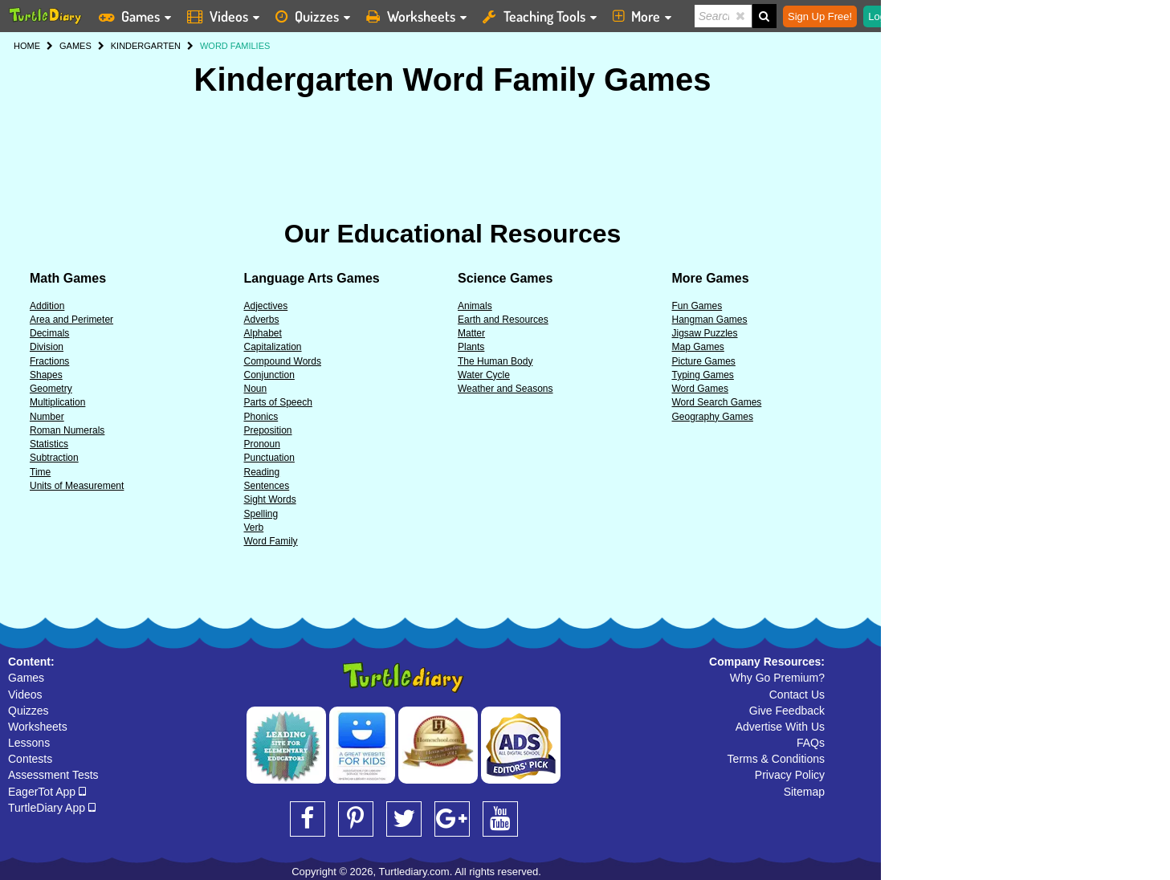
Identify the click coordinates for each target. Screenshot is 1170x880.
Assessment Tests (53, 774)
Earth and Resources (503, 319)
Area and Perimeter (71, 319)
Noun (255, 388)
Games (26, 677)
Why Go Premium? (777, 677)
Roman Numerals (67, 430)
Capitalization (273, 346)
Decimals (49, 333)
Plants (471, 346)
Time (40, 472)
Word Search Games (717, 402)
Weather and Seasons (505, 388)
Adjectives (266, 306)
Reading (262, 472)
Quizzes (28, 710)
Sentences (267, 485)
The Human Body (495, 361)
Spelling (261, 513)
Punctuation (269, 457)
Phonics (261, 416)
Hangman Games (710, 319)
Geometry (51, 388)
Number (47, 416)
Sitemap (804, 791)
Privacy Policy (790, 774)
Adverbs (261, 319)
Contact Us (797, 694)
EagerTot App (47, 791)
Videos (25, 694)
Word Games (700, 388)
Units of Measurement (77, 485)
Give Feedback (787, 710)
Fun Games (697, 306)
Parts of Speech (278, 402)
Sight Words (270, 499)
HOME (27, 46)
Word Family (271, 541)
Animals (475, 306)
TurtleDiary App (52, 807)
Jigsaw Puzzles (705, 333)
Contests (30, 758)
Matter (471, 333)
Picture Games (704, 361)
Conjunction (269, 375)
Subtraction (54, 457)
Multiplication (57, 402)
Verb (254, 527)
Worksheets (37, 726)
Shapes (46, 375)
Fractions (49, 361)
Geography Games (712, 416)
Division (46, 346)
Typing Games (703, 375)
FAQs (811, 742)
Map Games (698, 346)
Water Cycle (484, 375)
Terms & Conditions (776, 758)
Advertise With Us (780, 726)
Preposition (268, 430)
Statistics (49, 444)
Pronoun (262, 444)
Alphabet (263, 333)
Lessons (29, 742)
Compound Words (283, 361)
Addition (47, 306)
